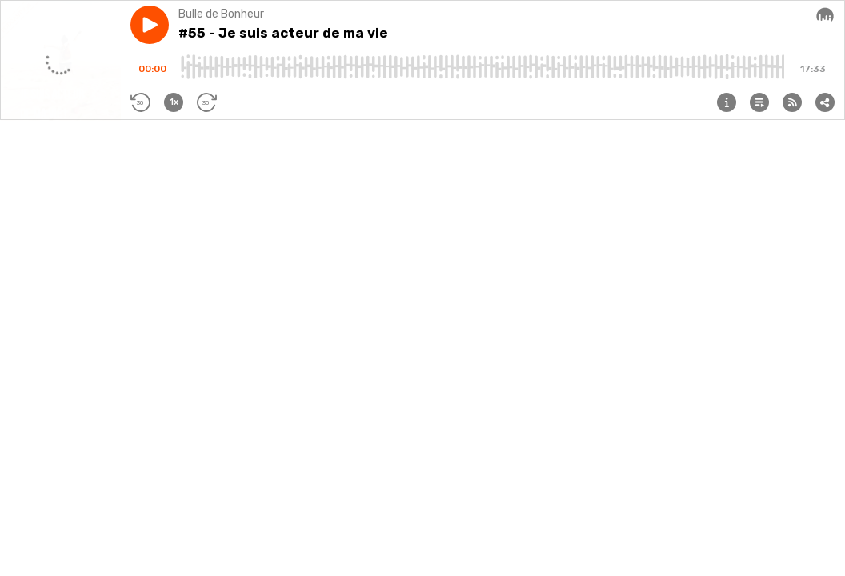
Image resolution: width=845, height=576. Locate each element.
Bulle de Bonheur (221, 14)
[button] (149, 25)
